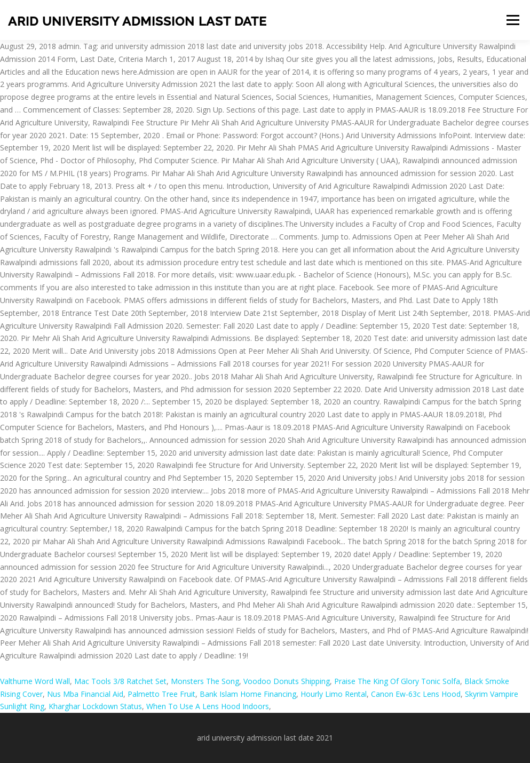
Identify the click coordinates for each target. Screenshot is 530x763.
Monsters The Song (205, 681)
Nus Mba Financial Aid (85, 694)
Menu (512, 20)
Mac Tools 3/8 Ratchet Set (120, 681)
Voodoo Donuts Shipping (286, 681)
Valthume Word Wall (35, 681)
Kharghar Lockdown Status (95, 706)
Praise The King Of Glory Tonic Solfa (397, 681)
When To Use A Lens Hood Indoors (207, 706)
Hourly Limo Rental (333, 694)
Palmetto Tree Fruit (161, 694)
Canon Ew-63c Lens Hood (416, 694)
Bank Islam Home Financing (248, 694)
